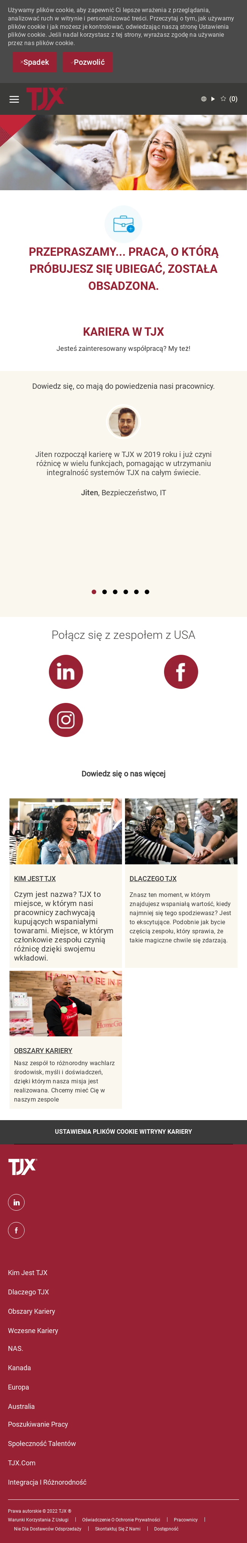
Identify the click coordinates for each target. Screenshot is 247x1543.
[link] (65, 677)
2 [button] (104, 592)
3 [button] (115, 592)
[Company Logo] (47, 99)
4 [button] (125, 592)
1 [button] (94, 592)
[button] (208, 99)
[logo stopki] (24, 1167)
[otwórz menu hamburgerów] (14, 99)
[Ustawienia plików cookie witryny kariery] (123, 1132)
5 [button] (136, 592)
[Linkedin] (16, 1202)
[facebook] (16, 1230)
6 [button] (147, 592)
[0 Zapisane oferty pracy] (229, 98)
